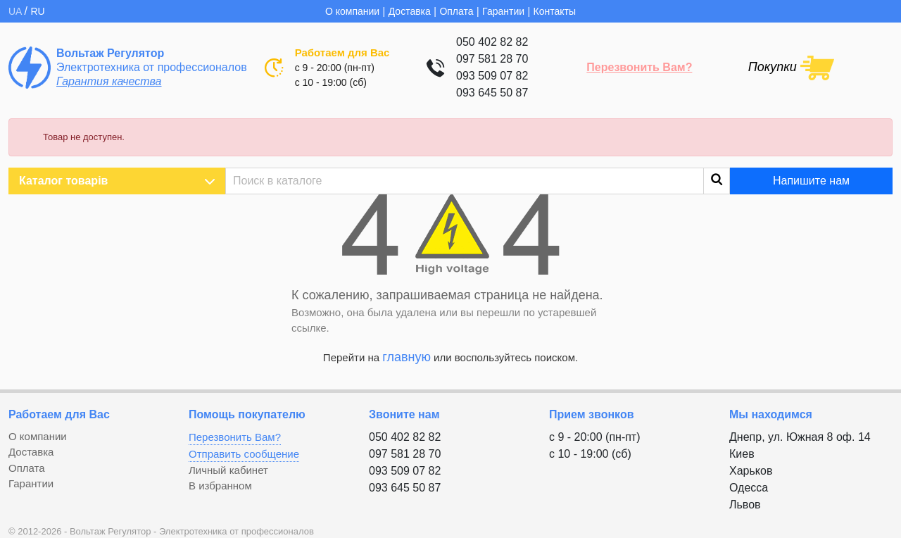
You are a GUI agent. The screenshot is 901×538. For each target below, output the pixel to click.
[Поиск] (477, 181)
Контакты (555, 11)
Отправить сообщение (244, 454)
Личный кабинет (228, 470)
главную (406, 357)
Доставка (410, 11)
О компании (352, 11)
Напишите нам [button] (811, 181)
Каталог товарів (117, 181)
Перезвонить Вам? (639, 67)
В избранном (220, 486)
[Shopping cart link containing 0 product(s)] (791, 67)
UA (16, 11)
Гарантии (503, 11)
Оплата (456, 11)
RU (37, 11)
